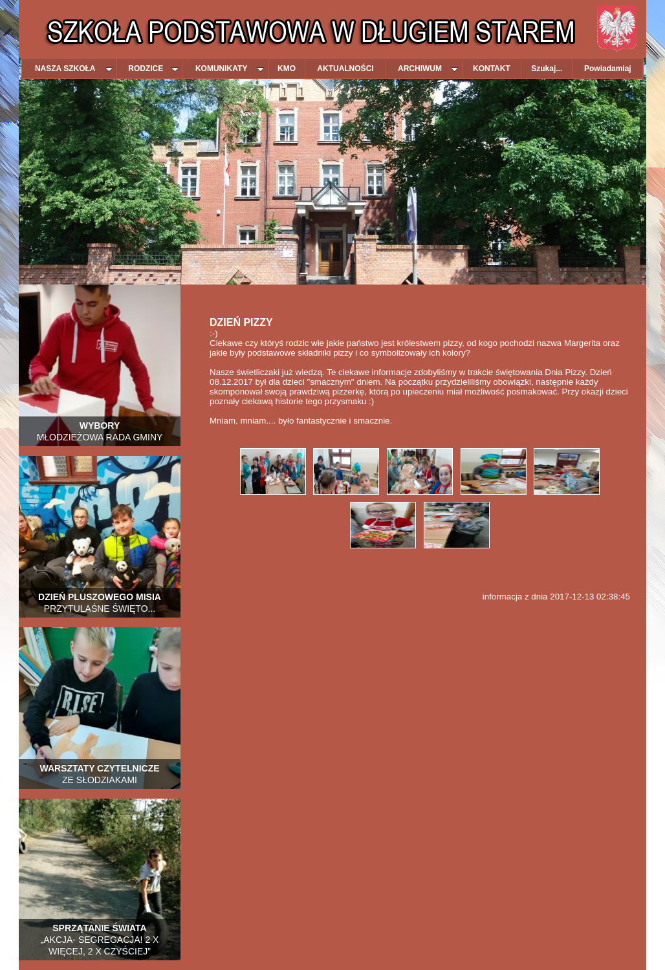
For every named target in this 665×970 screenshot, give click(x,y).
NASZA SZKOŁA (74, 68)
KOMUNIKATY (229, 68)
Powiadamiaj (607, 68)
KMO (287, 68)
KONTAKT (491, 68)
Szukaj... (546, 68)
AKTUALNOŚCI (345, 68)
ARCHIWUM (428, 68)
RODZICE (153, 68)
